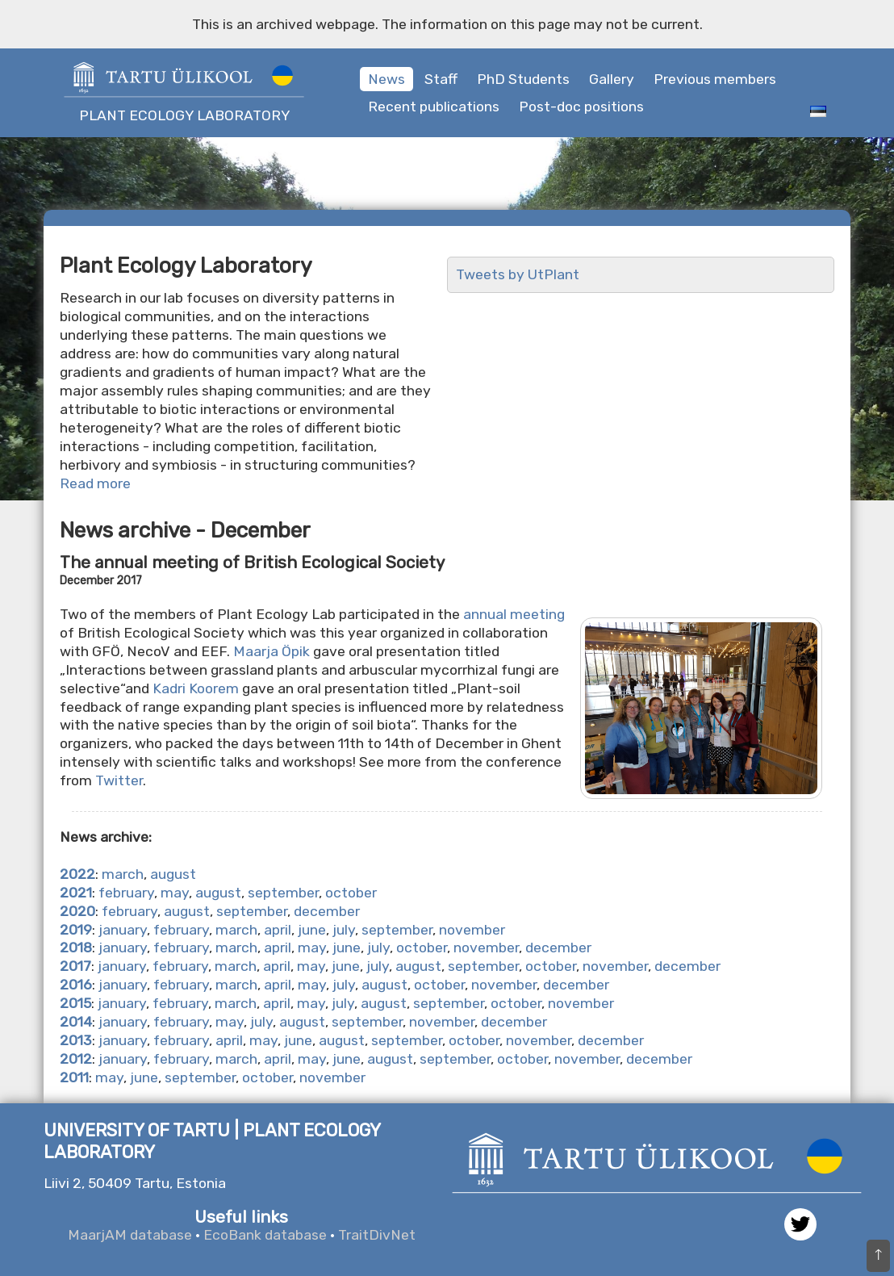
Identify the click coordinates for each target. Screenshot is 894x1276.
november (472, 930)
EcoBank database (265, 1235)
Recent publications (433, 106)
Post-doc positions (581, 106)
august (173, 874)
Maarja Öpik (271, 651)
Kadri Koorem (195, 688)
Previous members (715, 79)
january (122, 930)
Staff (440, 79)
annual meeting (514, 614)
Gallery (611, 79)
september (283, 893)
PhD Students (523, 79)
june (312, 930)
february (126, 893)
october (351, 893)
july (343, 930)
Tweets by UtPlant (517, 274)
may (175, 893)
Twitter (119, 780)
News (386, 79)
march (123, 874)
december (327, 911)
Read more (95, 483)
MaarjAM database (130, 1235)
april (277, 930)
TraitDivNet (377, 1235)
